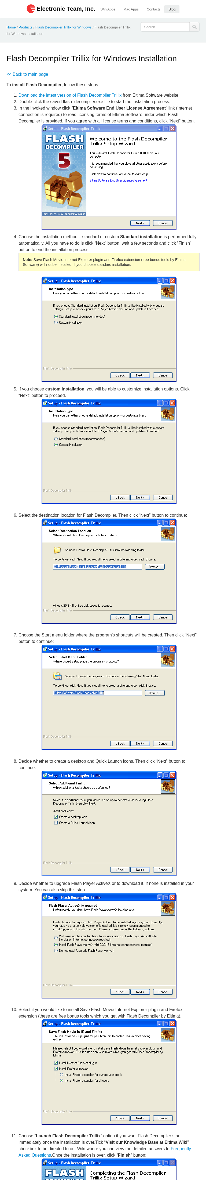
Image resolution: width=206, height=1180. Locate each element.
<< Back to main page (27, 74)
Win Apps (108, 9)
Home (11, 27)
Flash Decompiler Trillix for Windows (63, 27)
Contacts (153, 9)
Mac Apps (131, 9)
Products (25, 27)
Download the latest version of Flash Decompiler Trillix (70, 95)
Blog (171, 9)
